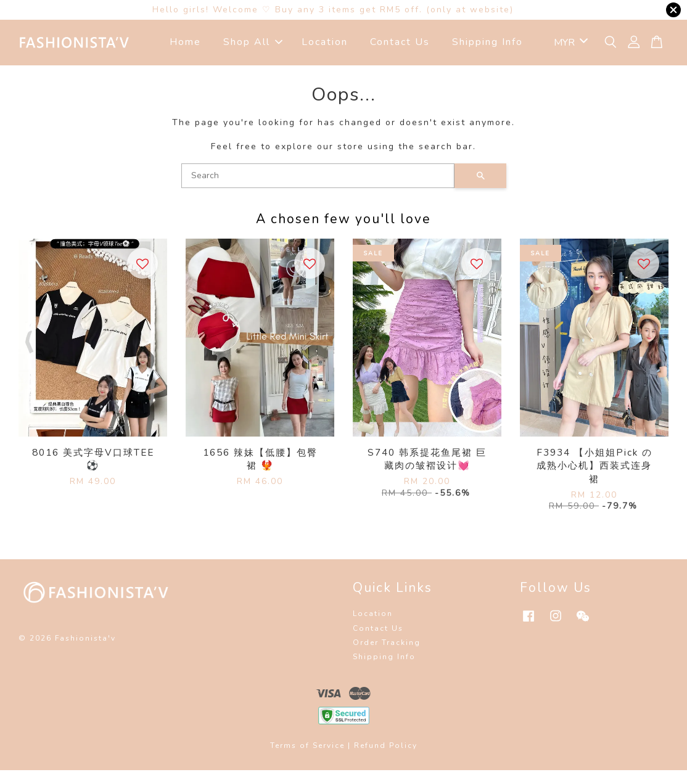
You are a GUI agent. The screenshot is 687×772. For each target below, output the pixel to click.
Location (325, 43)
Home (185, 43)
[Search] (318, 177)
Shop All (252, 43)
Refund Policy (386, 747)
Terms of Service (307, 747)
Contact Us (400, 43)
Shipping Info (487, 43)
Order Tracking (387, 644)
